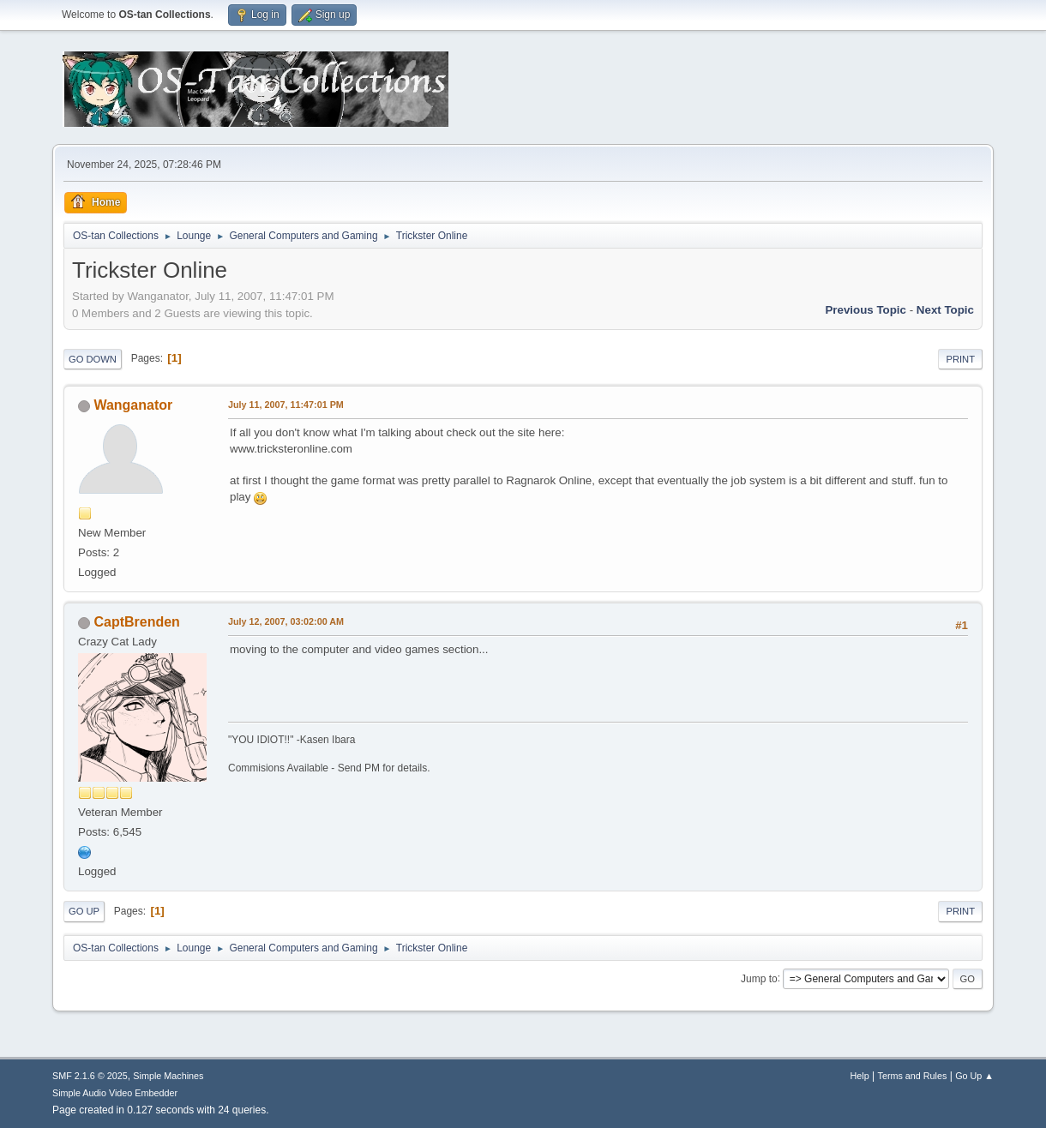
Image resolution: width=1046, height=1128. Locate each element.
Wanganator (132, 405)
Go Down (93, 359)
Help (860, 1076)
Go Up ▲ (974, 1076)
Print (960, 359)
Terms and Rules (912, 1076)
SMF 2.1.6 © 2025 (90, 1076)
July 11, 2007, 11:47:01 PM (286, 404)
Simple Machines (168, 1076)
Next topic (945, 309)
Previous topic (865, 309)
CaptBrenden (136, 622)
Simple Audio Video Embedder (114, 1093)
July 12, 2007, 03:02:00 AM (286, 621)
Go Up (84, 911)
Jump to (759, 978)
